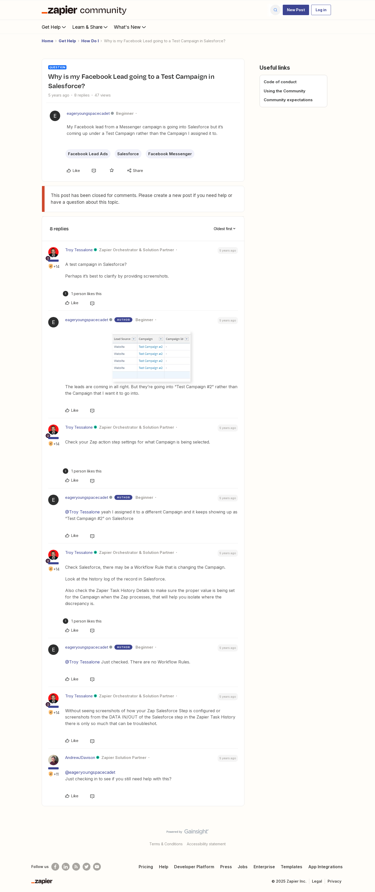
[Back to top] (364, 836)
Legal (317, 881)
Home (47, 40)
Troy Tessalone (79, 249)
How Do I (90, 40)
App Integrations (325, 866)
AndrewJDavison (80, 757)
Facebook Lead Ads (88, 153)
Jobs (243, 866)
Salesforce (128, 153)
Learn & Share (90, 27)
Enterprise (264, 866)
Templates (291, 866)
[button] (296, 10)
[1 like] (82, 293)
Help (163, 866)
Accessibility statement (206, 844)
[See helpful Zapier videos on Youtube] (97, 867)
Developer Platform (194, 866)
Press (226, 866)
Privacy (334, 881)
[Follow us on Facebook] (55, 867)
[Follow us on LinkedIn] (66, 867)
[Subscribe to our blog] (76, 867)
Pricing (146, 866)
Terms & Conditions (166, 844)
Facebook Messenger (170, 153)
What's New (130, 27)
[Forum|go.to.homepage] (85, 10)
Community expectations (288, 99)
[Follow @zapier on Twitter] (86, 867)
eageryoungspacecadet (88, 113)
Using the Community (284, 90)
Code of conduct (280, 81)
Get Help (54, 27)
